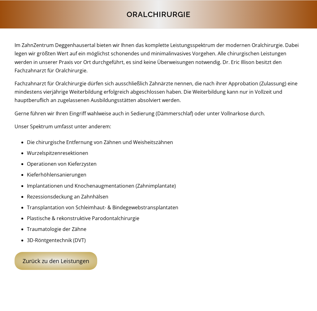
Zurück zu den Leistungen (56, 261)
